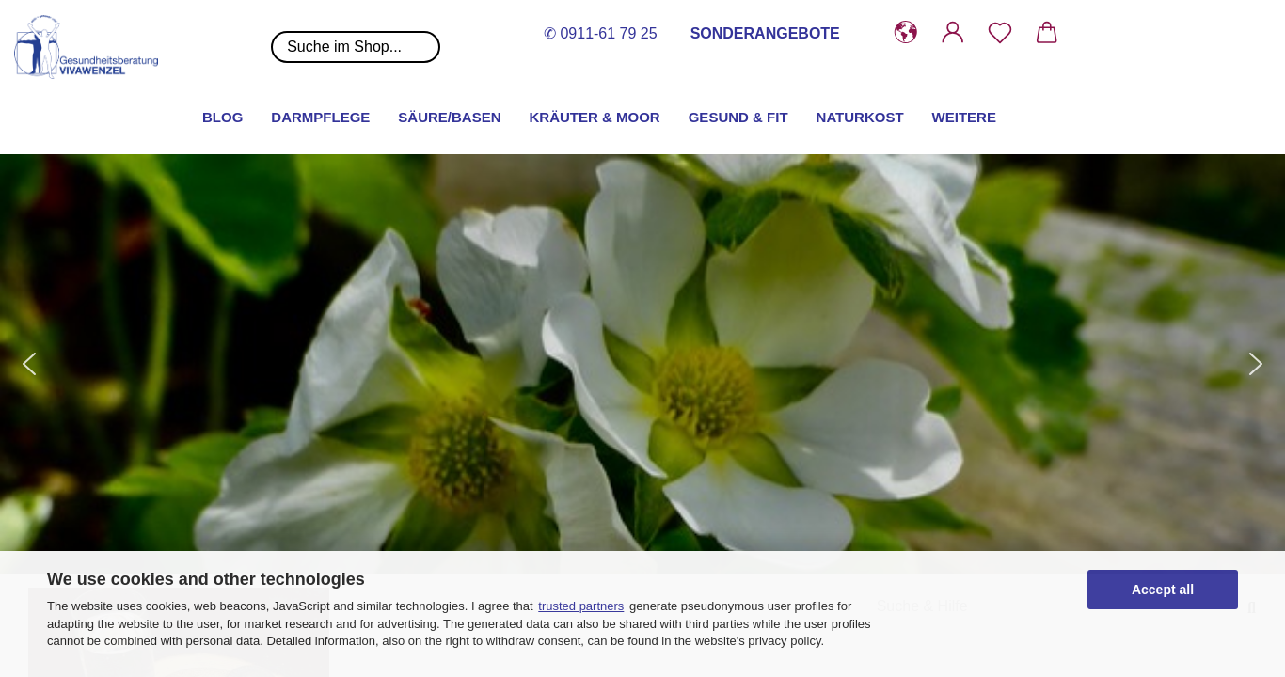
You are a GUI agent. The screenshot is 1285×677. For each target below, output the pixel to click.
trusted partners (581, 606)
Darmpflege (320, 117)
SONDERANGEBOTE (765, 33)
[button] (905, 33)
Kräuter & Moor (595, 117)
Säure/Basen (449, 117)
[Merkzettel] (999, 33)
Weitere (964, 117)
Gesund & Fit (738, 117)
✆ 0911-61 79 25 (601, 33)
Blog (222, 117)
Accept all (1163, 589)
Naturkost (860, 117)
